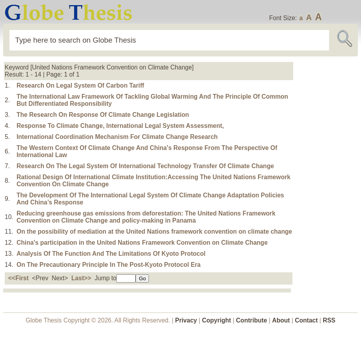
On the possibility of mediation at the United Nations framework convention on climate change (154, 231)
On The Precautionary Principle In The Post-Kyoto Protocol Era (109, 264)
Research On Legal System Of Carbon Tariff (80, 85)
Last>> (81, 278)
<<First (18, 278)
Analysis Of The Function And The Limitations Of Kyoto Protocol (111, 253)
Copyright (216, 320)
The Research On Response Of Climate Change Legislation (103, 114)
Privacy (186, 320)
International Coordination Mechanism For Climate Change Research (117, 136)
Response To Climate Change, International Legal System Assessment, (120, 125)
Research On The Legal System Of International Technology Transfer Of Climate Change (145, 166)
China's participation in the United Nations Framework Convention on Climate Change (142, 242)
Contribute (251, 320)
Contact (307, 320)
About (281, 320)
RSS (329, 320)
